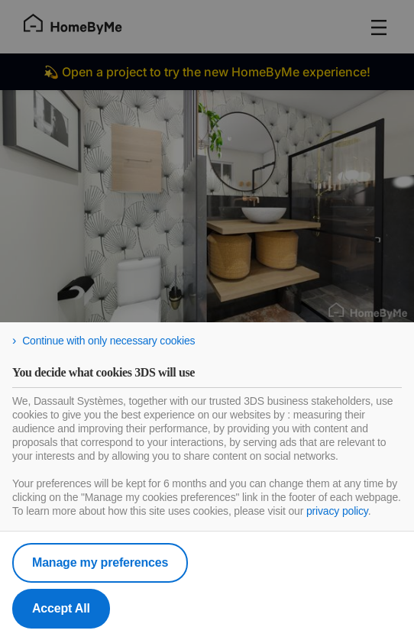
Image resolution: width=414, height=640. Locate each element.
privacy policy (337, 511)
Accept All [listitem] (61, 608)
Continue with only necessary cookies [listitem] (108, 341)
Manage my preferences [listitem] (100, 562)
